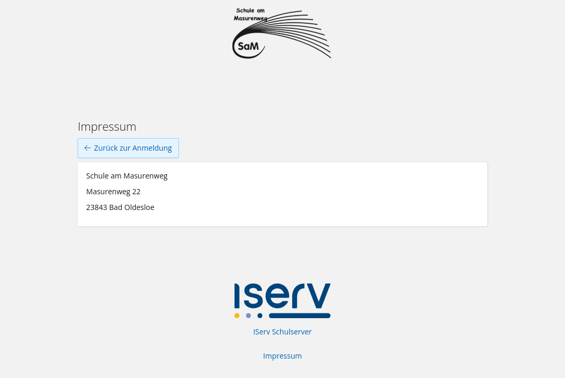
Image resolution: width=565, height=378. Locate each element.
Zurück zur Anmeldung (128, 148)
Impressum (282, 356)
